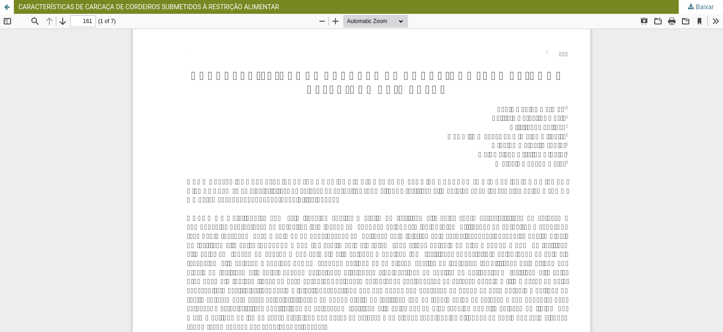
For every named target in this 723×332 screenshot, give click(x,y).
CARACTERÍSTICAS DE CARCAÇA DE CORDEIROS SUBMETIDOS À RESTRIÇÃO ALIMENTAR (148, 7)
